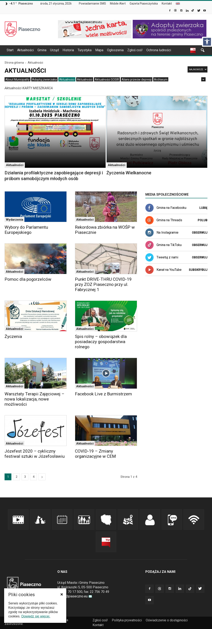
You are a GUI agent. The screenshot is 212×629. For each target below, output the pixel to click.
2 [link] (16, 477)
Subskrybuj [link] (198, 269)
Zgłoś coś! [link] (135, 50)
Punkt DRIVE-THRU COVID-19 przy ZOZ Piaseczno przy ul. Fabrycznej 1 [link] (103, 284)
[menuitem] (94, 4)
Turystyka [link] (85, 50)
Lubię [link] (203, 207)
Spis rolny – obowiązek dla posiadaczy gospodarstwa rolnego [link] (101, 341)
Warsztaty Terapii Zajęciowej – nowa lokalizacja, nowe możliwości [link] (34, 399)
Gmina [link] (41, 50)
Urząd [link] (54, 50)
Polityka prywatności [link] (127, 620)
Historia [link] (68, 50)
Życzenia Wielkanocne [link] (128, 172)
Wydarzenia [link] (14, 219)
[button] (61, 594)
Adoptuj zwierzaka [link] (44, 79)
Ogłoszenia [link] (115, 50)
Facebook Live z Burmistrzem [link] (103, 393)
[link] (170, 11)
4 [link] (33, 477)
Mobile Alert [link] (118, 3)
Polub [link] (202, 220)
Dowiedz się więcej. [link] (35, 616)
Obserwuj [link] (199, 232)
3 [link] (25, 477)
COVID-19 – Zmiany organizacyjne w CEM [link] (95, 454)
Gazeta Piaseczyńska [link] (144, 3)
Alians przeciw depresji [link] (137, 79)
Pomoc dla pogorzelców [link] (28, 279)
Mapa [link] (99, 50)
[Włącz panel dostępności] (207, 42)
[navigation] (101, 50)
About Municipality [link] (178, 3)
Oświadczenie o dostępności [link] (167, 620)
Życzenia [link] (13, 336)
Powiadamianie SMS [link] (92, 3)
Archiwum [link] (160, 79)
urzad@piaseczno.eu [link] (74, 596)
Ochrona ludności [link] (158, 50)
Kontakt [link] (167, 3)
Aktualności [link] (25, 50)
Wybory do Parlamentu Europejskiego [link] (26, 230)
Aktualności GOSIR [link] (107, 79)
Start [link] (10, 50)
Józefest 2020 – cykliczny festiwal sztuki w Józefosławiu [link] (35, 454)
